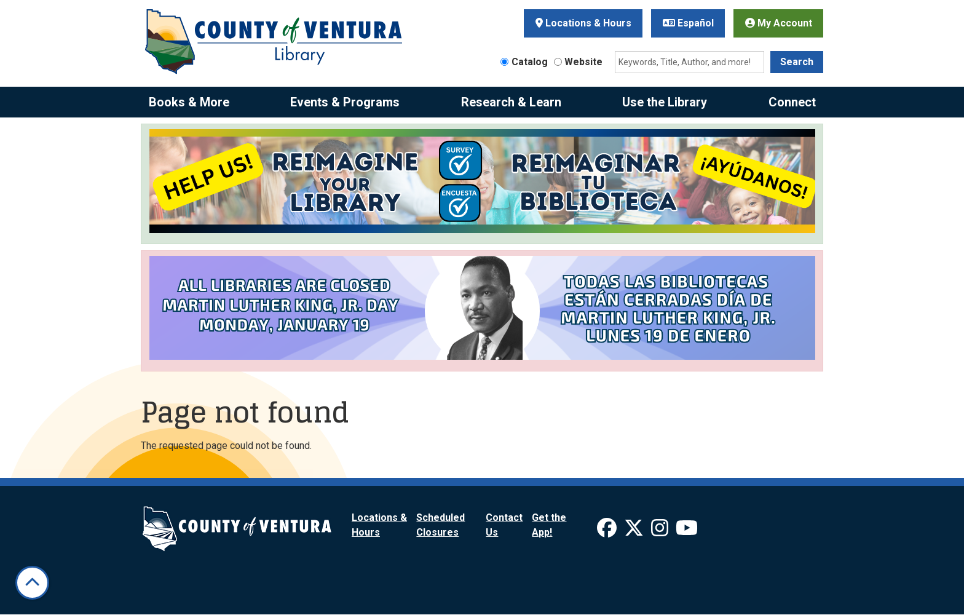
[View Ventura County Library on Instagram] (661, 532)
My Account (778, 23)
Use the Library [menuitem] (664, 102)
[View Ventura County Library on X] (635, 532)
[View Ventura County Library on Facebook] (608, 532)
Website (583, 62)
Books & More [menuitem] (189, 102)
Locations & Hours (583, 23)
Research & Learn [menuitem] (511, 102)
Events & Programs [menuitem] (345, 102)
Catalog (530, 62)
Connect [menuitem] (792, 102)
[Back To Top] (32, 583)
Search (796, 62)
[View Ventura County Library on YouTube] (687, 532)
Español (688, 23)
